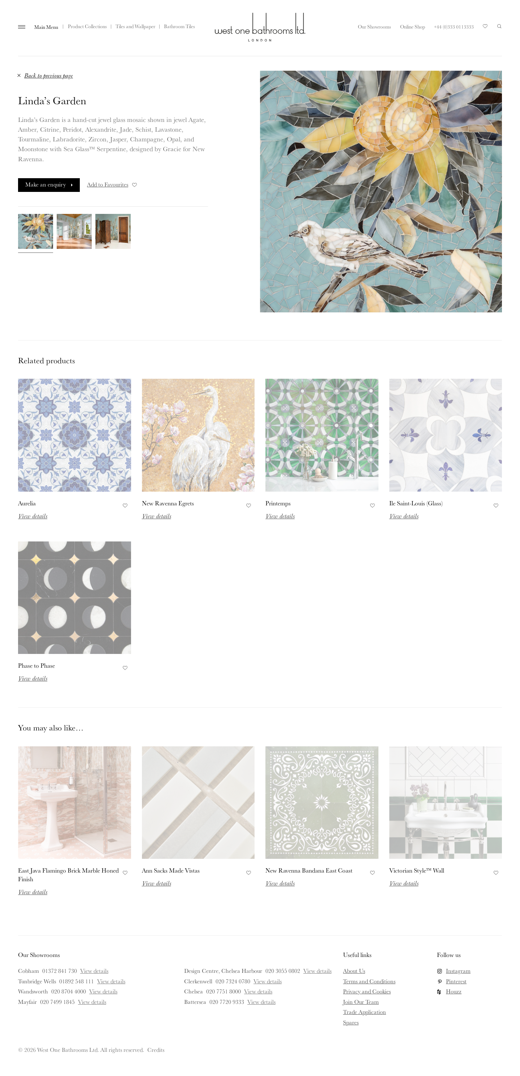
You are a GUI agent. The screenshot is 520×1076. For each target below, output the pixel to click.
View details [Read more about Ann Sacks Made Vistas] (156, 883)
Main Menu (46, 27)
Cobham (28, 971)
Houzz (454, 991)
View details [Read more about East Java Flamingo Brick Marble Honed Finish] (32, 891)
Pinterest (456, 981)
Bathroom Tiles (179, 26)
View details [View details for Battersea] (261, 1002)
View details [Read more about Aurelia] (32, 516)
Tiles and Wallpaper (135, 26)
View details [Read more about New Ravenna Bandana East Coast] (280, 883)
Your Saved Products (485, 28)
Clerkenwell (198, 981)
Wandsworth (33, 991)
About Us (354, 971)
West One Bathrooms (260, 27)
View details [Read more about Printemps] (280, 516)
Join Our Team (361, 1002)
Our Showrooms (374, 26)
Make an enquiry (45, 184)
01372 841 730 (59, 971)
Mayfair (27, 1002)
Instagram (458, 971)
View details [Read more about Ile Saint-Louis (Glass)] (404, 516)
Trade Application (364, 1012)
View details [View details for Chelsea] (258, 991)
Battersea (195, 1002)
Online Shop (412, 26)
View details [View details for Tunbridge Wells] (111, 981)
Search (499, 26)
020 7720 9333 (226, 1002)
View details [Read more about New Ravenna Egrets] (156, 516)
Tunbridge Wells (37, 981)
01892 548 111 (76, 981)
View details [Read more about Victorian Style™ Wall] (404, 883)
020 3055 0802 (282, 971)
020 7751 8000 (223, 991)
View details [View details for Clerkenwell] (268, 981)
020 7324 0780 (233, 981)
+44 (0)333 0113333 (454, 26)
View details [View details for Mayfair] (92, 1002)
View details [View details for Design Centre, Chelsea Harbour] (317, 971)
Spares (351, 1022)
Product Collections (87, 26)
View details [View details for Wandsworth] (103, 991)
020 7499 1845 (57, 1002)
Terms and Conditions (369, 981)
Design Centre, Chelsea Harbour (223, 971)
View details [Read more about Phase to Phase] (32, 678)
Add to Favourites (112, 184)
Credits (155, 1050)
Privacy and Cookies (367, 991)
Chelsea (193, 991)
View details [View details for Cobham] (94, 971)
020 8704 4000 (68, 991)
